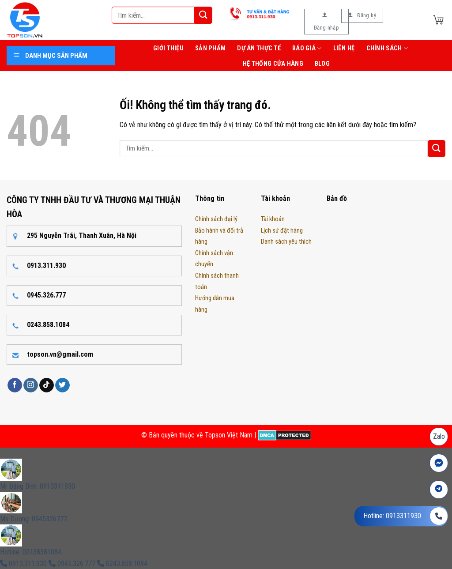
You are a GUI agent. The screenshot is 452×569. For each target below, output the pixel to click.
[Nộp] (203, 15)
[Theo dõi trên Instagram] (30, 385)
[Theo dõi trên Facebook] (15, 385)
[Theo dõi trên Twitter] (62, 385)
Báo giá (307, 48)
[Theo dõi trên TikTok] (46, 385)
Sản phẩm (210, 48)
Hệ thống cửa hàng (273, 64)
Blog (322, 64)
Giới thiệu (168, 48)
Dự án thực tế (259, 48)
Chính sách (387, 48)
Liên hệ (344, 48)
